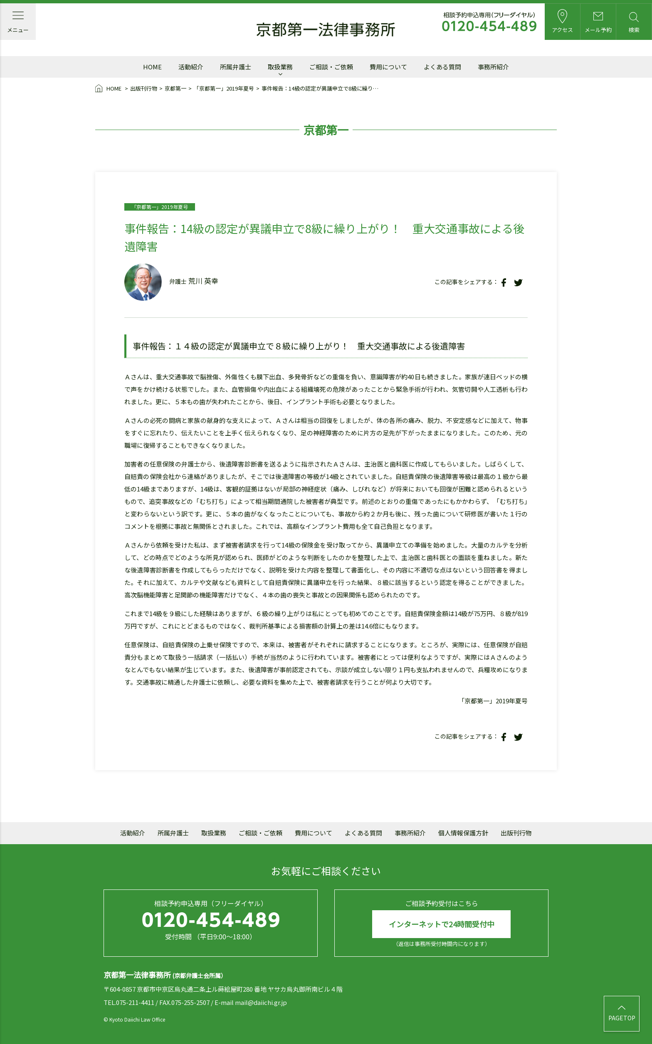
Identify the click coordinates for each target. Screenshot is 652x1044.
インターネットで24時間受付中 (441, 924)
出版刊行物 (143, 88)
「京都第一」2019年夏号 (224, 88)
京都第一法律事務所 (326, 30)
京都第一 (175, 88)
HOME (109, 88)
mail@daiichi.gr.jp (261, 1002)
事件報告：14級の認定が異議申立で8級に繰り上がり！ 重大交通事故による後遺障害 (321, 88)
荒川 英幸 (203, 280)
